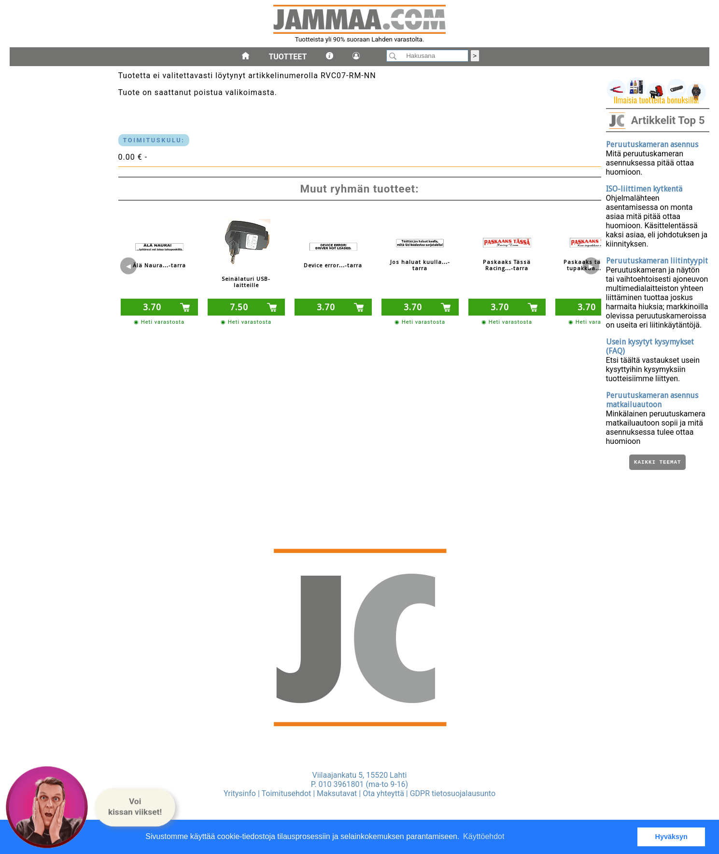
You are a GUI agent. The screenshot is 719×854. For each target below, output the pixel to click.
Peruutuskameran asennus (652, 144)
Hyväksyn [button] (671, 836)
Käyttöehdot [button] (483, 836)
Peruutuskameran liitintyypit (657, 260)
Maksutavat (337, 793)
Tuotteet (287, 56)
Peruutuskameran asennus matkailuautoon (652, 400)
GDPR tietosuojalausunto (452, 793)
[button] (135, 807)
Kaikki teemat (657, 463)
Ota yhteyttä (383, 793)
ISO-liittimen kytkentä (644, 188)
